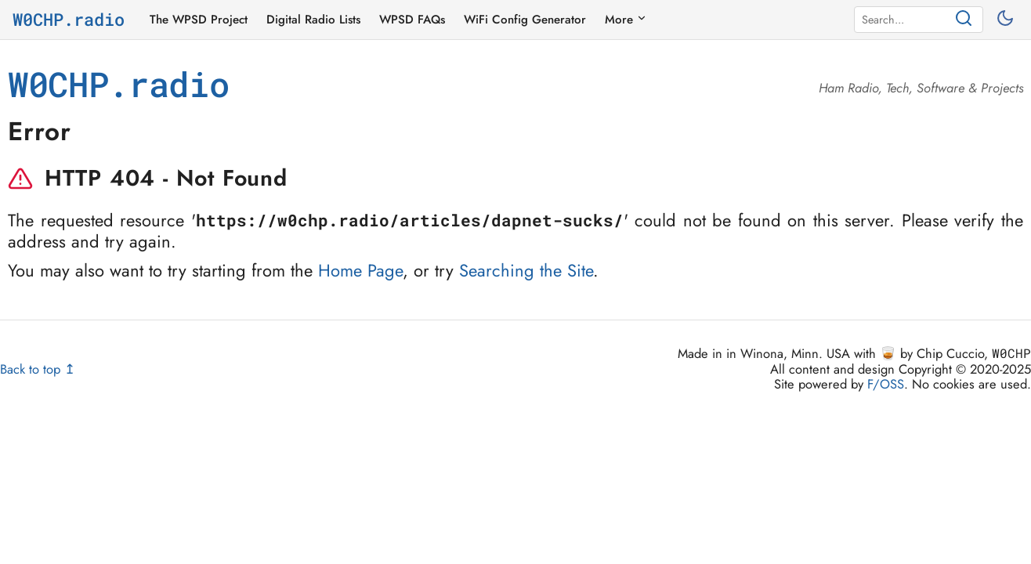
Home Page (360, 270)
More (626, 19)
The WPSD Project (199, 19)
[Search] (906, 20)
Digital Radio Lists (313, 19)
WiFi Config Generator (525, 19)
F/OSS (885, 383)
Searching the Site (526, 270)
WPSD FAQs (412, 19)
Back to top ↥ (37, 369)
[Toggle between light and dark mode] (1007, 19)
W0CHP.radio (69, 20)
